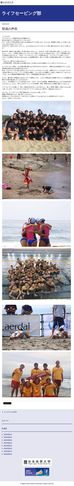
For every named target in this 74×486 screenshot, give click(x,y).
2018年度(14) (8, 454)
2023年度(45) (8, 440)
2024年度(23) (8, 437)
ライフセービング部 (21, 13)
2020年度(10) (8, 448)
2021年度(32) (8, 445)
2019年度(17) (8, 451)
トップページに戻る (10, 412)
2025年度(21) (8, 434)
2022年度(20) (8, 443)
